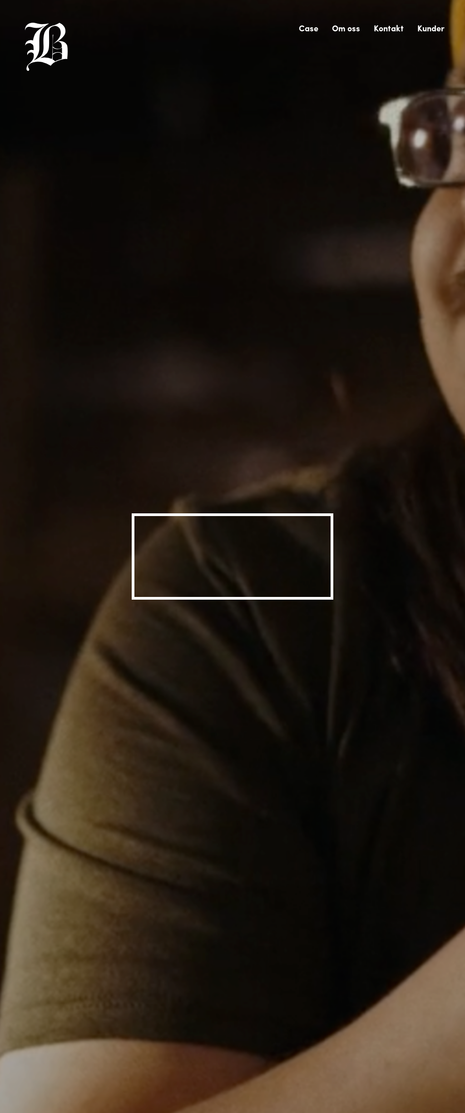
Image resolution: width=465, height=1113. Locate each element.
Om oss (346, 28)
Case (308, 28)
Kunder (431, 28)
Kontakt (389, 28)
